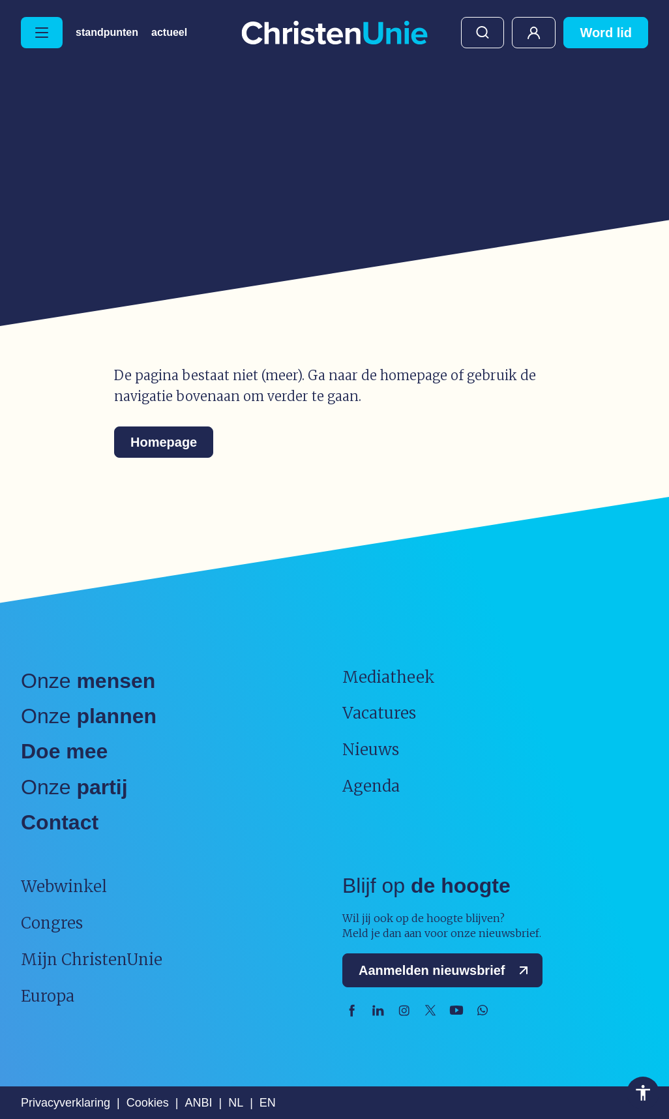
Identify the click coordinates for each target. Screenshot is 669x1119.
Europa (47, 996)
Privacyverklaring (65, 1102)
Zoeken (482, 32)
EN (268, 1102)
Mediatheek (388, 677)
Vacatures (379, 713)
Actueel (169, 32)
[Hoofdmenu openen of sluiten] (42, 32)
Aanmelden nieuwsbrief (446, 970)
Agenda (371, 786)
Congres (52, 923)
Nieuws (370, 749)
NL (235, 1102)
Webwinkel (64, 886)
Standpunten (107, 32)
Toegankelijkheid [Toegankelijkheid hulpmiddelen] (643, 1093)
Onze (88, 681)
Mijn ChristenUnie (534, 32)
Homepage (163, 442)
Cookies (147, 1102)
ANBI (198, 1102)
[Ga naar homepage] (334, 33)
